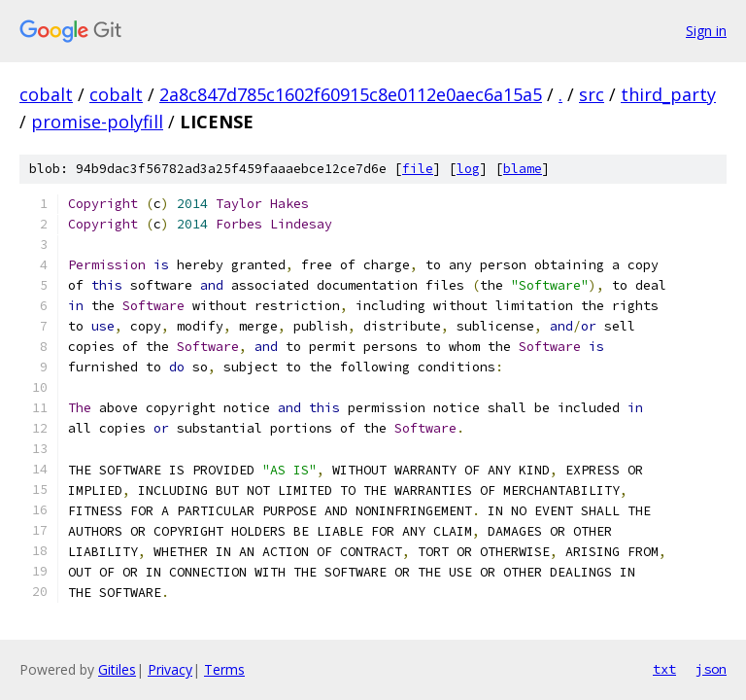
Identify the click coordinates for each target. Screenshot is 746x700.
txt (664, 669)
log (468, 168)
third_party (668, 94)
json (711, 669)
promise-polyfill (97, 121)
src (591, 94)
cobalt (46, 94)
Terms (224, 669)
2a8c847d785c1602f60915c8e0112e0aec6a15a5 (350, 94)
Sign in (706, 30)
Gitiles (117, 669)
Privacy (170, 669)
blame (522, 168)
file (417, 168)
